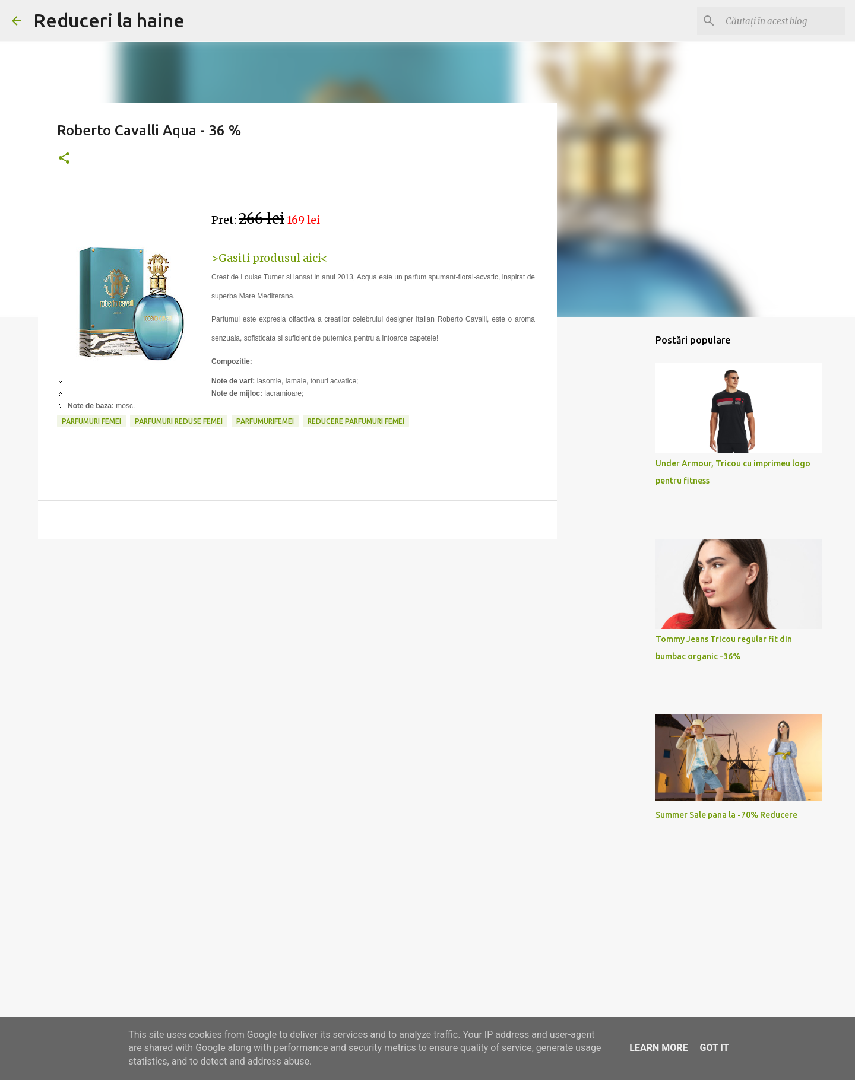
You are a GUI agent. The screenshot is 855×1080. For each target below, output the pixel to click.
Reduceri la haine (109, 20)
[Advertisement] (297, 640)
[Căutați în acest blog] (783, 21)
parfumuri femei (91, 421)
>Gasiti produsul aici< (269, 258)
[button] (64, 159)
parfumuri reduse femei (179, 421)
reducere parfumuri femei (356, 421)
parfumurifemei (265, 421)
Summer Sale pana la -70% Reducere (726, 814)
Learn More (658, 1047)
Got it (714, 1047)
